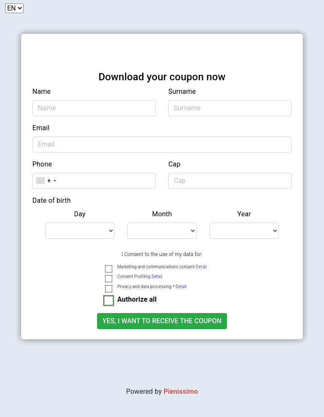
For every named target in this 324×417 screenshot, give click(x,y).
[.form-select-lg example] (80, 231)
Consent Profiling (139, 276)
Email (41, 128)
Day (80, 214)
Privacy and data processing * (151, 286)
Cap (174, 164)
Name (41, 91)
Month (162, 214)
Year (244, 214)
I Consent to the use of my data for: (162, 254)
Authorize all (137, 299)
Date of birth (51, 200)
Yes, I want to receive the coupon (162, 321)
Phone (42, 164)
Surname (182, 91)
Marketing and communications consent (162, 266)
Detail (201, 266)
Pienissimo (181, 391)
